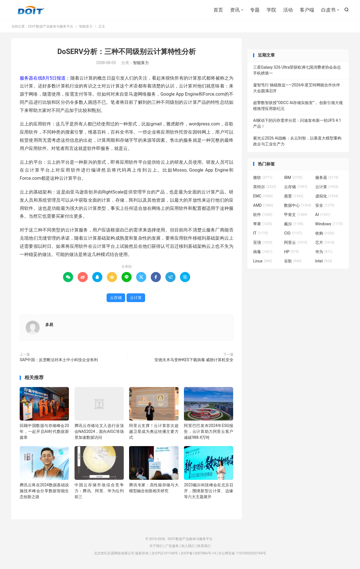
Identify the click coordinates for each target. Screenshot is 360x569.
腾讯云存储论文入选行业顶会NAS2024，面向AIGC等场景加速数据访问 (99, 431)
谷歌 (293, 261)
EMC (263, 196)
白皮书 (328, 10)
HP (291, 251)
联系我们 (204, 546)
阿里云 (295, 242)
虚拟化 (326, 196)
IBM (293, 177)
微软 (262, 177)
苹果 (262, 224)
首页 (218, 10)
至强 (262, 242)
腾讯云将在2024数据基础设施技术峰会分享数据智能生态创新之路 (44, 491)
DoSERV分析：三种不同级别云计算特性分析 (126, 52)
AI (322, 214)
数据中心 (297, 205)
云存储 (116, 297)
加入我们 (188, 546)
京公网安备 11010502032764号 (242, 553)
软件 (262, 214)
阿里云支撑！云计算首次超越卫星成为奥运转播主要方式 (153, 431)
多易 (49, 324)
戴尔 (293, 224)
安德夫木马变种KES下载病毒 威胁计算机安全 (193, 359)
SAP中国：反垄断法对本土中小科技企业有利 (59, 359)
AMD (263, 205)
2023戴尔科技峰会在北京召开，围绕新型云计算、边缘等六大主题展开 (208, 491)
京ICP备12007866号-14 (198, 553)
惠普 (293, 196)
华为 (324, 251)
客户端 (307, 10)
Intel (323, 261)
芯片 (324, 242)
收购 (324, 233)
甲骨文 (295, 214)
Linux (262, 261)
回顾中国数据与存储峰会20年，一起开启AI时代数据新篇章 (44, 431)
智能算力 (86, 26)
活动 (288, 10)
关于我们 (156, 546)
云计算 (136, 297)
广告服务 (172, 546)
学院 (271, 10)
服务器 (326, 177)
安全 (324, 205)
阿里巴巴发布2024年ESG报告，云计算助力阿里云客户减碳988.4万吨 (208, 431)
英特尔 (264, 187)
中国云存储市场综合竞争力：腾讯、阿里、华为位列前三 (99, 491)
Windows (329, 224)
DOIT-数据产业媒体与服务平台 (31, 10)
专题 (255, 10)
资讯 (235, 10)
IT (260, 233)
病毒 (262, 251)
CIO (293, 233)
